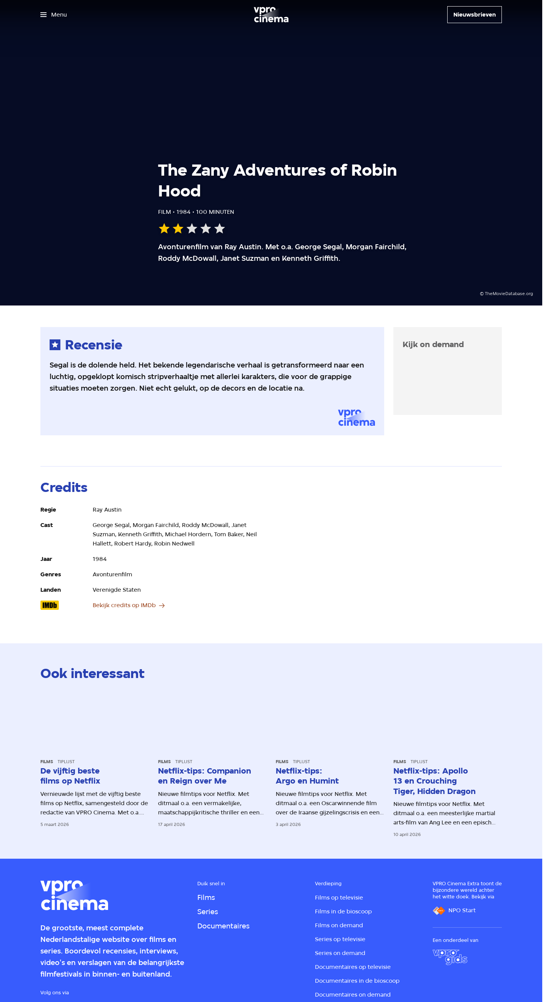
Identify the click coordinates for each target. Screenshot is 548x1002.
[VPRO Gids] (450, 957)
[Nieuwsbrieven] (474, 14)
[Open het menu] (54, 14)
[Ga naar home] (271, 14)
